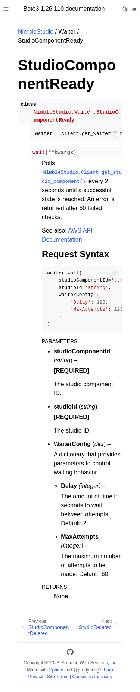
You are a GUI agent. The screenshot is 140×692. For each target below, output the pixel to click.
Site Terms (58, 676)
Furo (108, 670)
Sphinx (56, 670)
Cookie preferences (92, 676)
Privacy (35, 676)
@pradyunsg (86, 670)
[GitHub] (70, 653)
